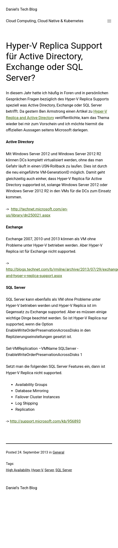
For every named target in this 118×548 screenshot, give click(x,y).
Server (49, 470)
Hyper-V (37, 470)
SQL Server (63, 470)
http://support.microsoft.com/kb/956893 (45, 421)
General (58, 452)
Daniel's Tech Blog (21, 9)
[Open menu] (109, 21)
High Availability (18, 470)
